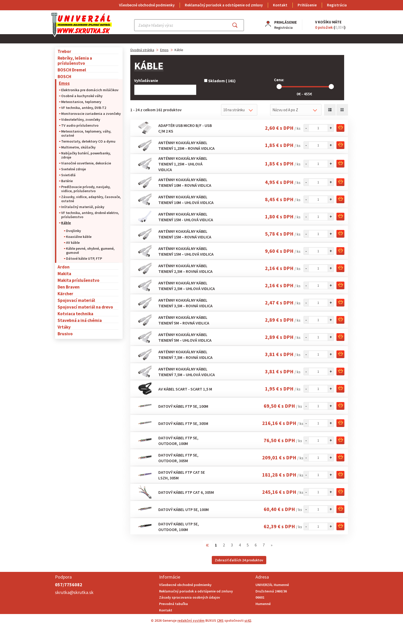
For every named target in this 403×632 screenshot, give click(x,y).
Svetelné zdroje (73, 169)
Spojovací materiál (76, 300)
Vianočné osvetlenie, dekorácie (86, 163)
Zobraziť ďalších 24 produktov (239, 560)
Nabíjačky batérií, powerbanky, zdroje (86, 155)
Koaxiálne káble (78, 237)
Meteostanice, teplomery (81, 102)
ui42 (247, 620)
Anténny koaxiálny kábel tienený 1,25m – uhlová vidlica (182, 164)
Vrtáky (64, 327)
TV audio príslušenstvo (79, 125)
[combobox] (239, 110)
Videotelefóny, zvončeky (80, 119)
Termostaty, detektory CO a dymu (88, 141)
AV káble (73, 242)
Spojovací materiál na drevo (85, 307)
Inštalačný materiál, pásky (82, 207)
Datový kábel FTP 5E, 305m (183, 423)
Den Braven (69, 287)
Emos (64, 83)
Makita (64, 273)
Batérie (67, 181)
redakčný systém (191, 620)
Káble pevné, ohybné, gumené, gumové (90, 250)
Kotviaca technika (75, 313)
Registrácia (337, 5)
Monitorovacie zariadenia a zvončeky (91, 113)
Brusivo (65, 333)
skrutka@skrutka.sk (74, 592)
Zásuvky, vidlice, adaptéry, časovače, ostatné (91, 199)
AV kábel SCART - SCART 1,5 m (185, 389)
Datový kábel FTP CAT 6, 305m (186, 492)
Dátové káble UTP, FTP (84, 258)
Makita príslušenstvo (78, 280)
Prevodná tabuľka (173, 603)
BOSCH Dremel (72, 69)
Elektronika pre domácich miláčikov (89, 90)
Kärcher (65, 293)
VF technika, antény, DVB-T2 (83, 108)
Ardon (64, 266)
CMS (220, 620)
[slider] (279, 86)
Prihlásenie (307, 5)
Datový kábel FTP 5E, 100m (183, 406)
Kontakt (280, 5)
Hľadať (239, 25)
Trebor (64, 51)
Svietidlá (68, 175)
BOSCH (64, 76)
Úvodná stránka (142, 50)
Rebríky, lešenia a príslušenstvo (75, 60)
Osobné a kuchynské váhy (82, 96)
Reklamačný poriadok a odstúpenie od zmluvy (224, 5)
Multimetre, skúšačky (78, 147)
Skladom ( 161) (220, 80)
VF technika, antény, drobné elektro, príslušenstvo (90, 215)
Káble (66, 223)
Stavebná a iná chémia (80, 320)
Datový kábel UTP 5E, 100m (183, 509)
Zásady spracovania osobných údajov (189, 597)
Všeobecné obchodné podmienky (147, 5)
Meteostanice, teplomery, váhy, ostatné (86, 133)
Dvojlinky (73, 231)
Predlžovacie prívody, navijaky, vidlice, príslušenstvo (86, 189)
